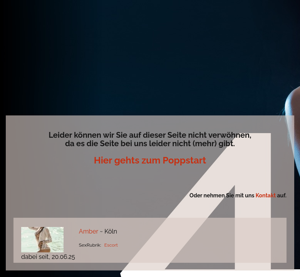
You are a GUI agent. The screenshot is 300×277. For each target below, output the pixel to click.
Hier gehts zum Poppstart (150, 160)
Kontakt (266, 195)
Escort (111, 245)
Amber (88, 231)
